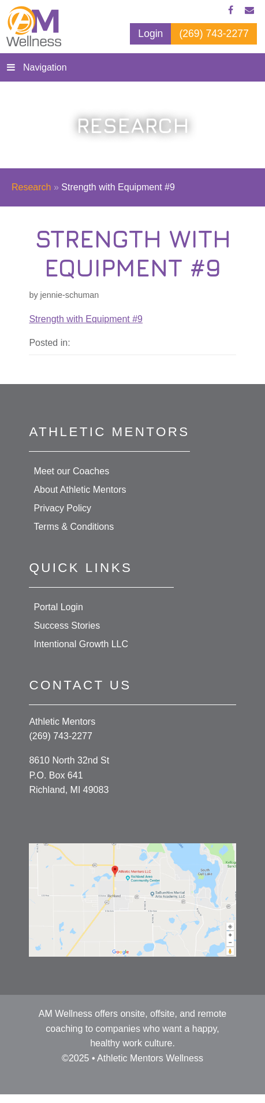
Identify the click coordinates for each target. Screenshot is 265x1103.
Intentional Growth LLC (80, 644)
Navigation (45, 67)
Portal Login (58, 607)
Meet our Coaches (71, 471)
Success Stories (66, 625)
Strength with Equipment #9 (86, 319)
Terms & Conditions (73, 527)
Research (31, 187)
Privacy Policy (62, 508)
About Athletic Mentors (79, 490)
